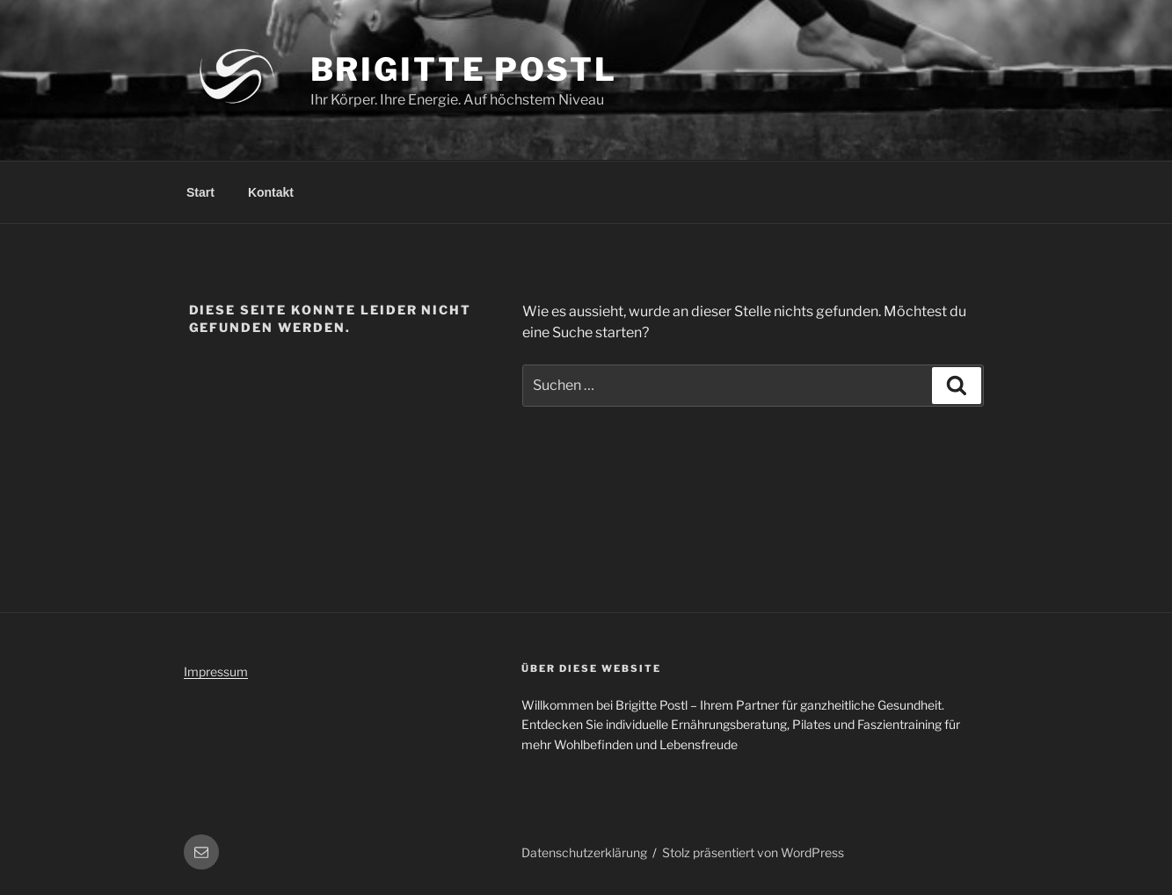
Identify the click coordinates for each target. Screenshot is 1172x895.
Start (200, 192)
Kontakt (271, 192)
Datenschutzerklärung (584, 852)
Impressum (216, 671)
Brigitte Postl (463, 69)
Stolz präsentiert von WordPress (753, 852)
